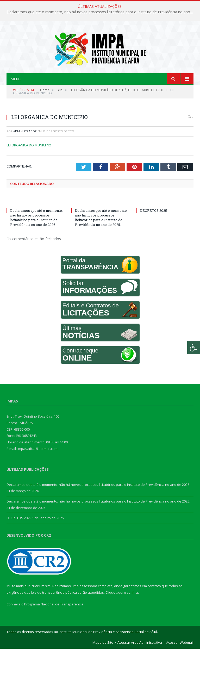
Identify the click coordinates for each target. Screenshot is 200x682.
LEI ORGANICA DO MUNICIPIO (29, 178)
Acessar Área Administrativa (139, 675)
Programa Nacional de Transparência (53, 637)
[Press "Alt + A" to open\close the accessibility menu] (193, 347)
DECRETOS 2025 (153, 243)
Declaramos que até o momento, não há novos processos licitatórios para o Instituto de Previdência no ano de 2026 (101, 12)
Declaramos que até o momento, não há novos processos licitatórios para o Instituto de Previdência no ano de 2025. (101, 250)
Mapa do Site (102, 675)
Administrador (25, 164)
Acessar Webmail (179, 675)
